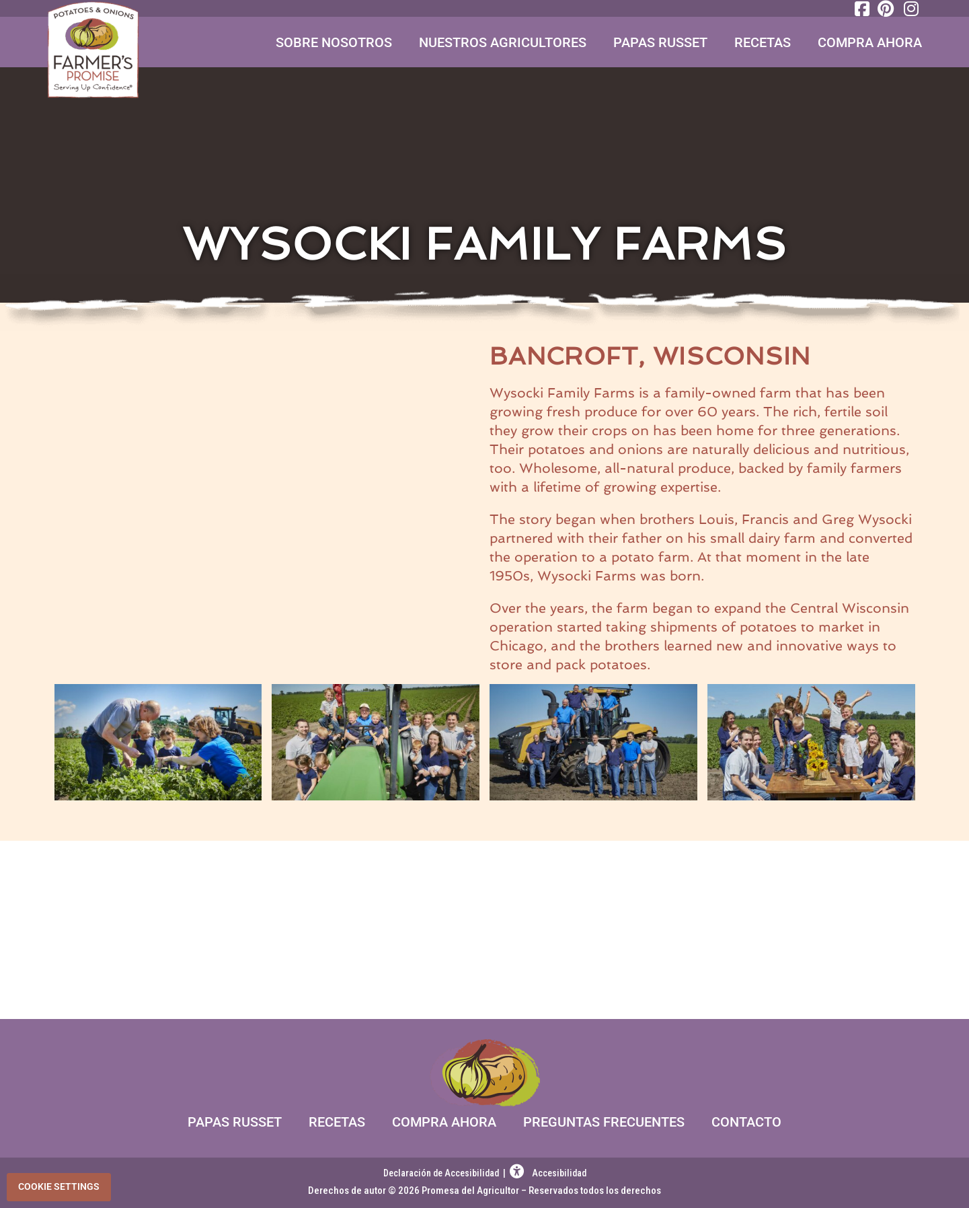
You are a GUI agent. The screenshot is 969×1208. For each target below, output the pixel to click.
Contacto (746, 1122)
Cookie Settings (59, 1186)
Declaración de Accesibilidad (442, 1173)
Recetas (762, 42)
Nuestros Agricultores (502, 42)
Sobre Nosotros (334, 42)
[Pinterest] (885, 8)
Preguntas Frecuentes (604, 1122)
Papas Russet (660, 42)
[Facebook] (861, 8)
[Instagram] (909, 8)
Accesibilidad (548, 1173)
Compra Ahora (870, 42)
